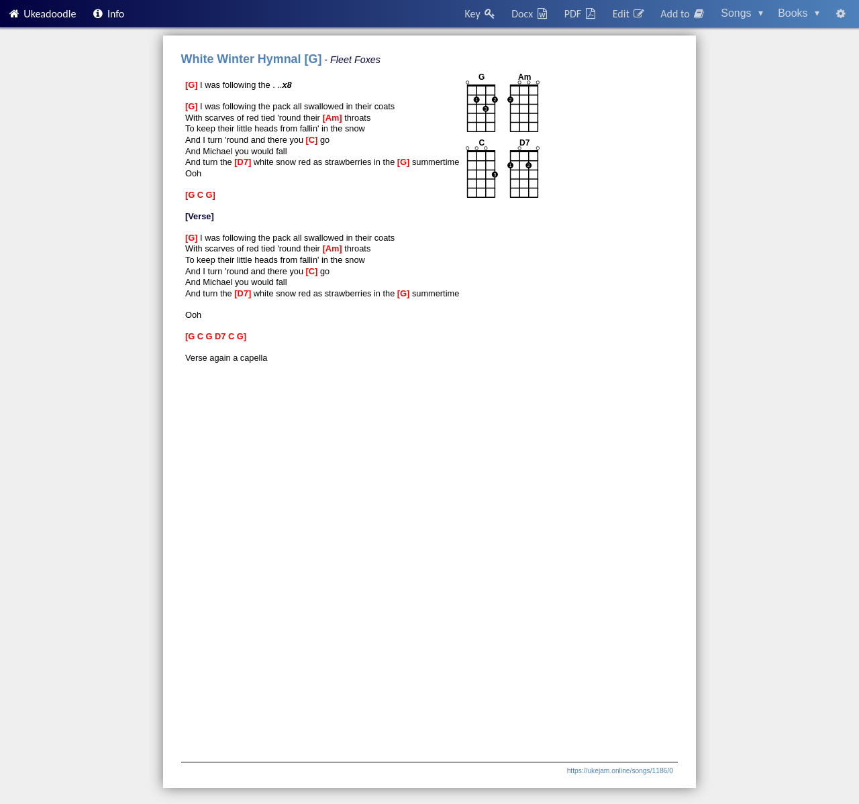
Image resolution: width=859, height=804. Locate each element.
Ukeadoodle (41, 13)
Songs (742, 13)
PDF (581, 13)
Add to (683, 13)
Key (481, 13)
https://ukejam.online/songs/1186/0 (620, 770)
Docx (530, 13)
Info (108, 13)
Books (798, 13)
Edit (629, 13)
